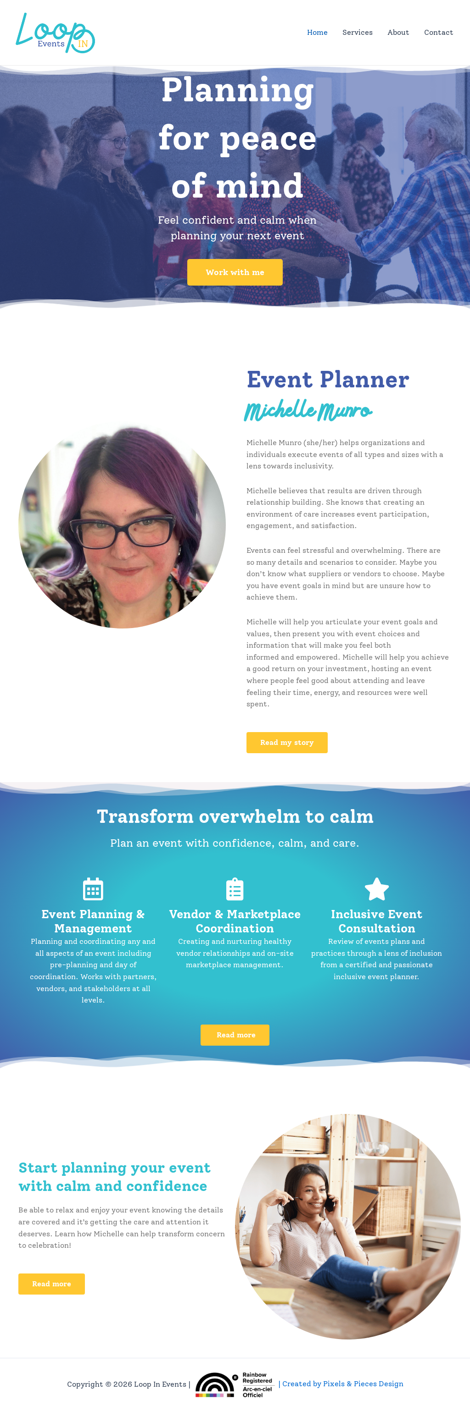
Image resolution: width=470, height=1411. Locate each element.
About (398, 32)
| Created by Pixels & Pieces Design (297, 1383)
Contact (438, 32)
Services (357, 32)
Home (317, 32)
